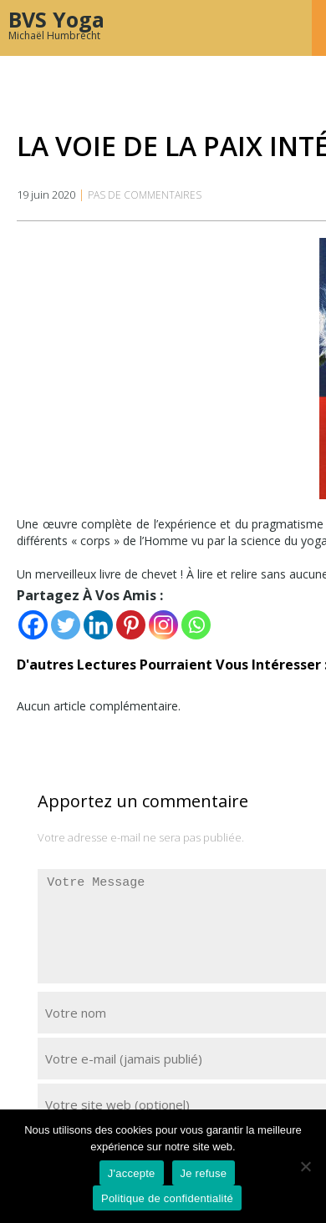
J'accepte (131, 1173)
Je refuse (204, 1173)
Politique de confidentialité (167, 1198)
